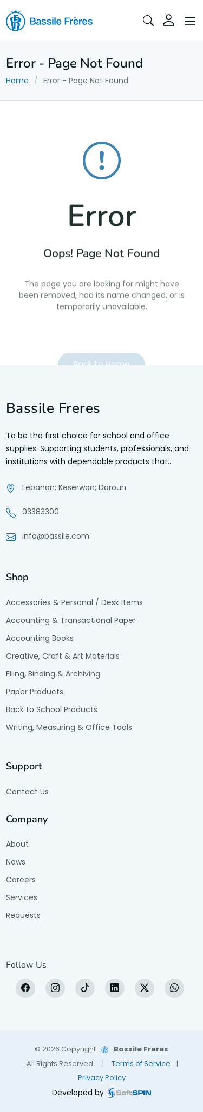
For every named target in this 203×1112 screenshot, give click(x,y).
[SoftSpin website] (129, 1092)
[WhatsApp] (174, 988)
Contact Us (27, 791)
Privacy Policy (102, 1078)
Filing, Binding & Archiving (53, 673)
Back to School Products (51, 709)
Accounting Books (40, 638)
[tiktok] (85, 988)
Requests (23, 915)
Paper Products (34, 691)
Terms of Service (141, 1064)
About (17, 844)
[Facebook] (25, 988)
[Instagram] (55, 988)
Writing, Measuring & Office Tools (69, 727)
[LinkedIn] (115, 988)
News (15, 861)
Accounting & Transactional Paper (71, 620)
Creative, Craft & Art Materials (63, 656)
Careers (21, 879)
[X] (144, 988)
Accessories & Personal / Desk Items (74, 602)
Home (17, 80)
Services (21, 897)
